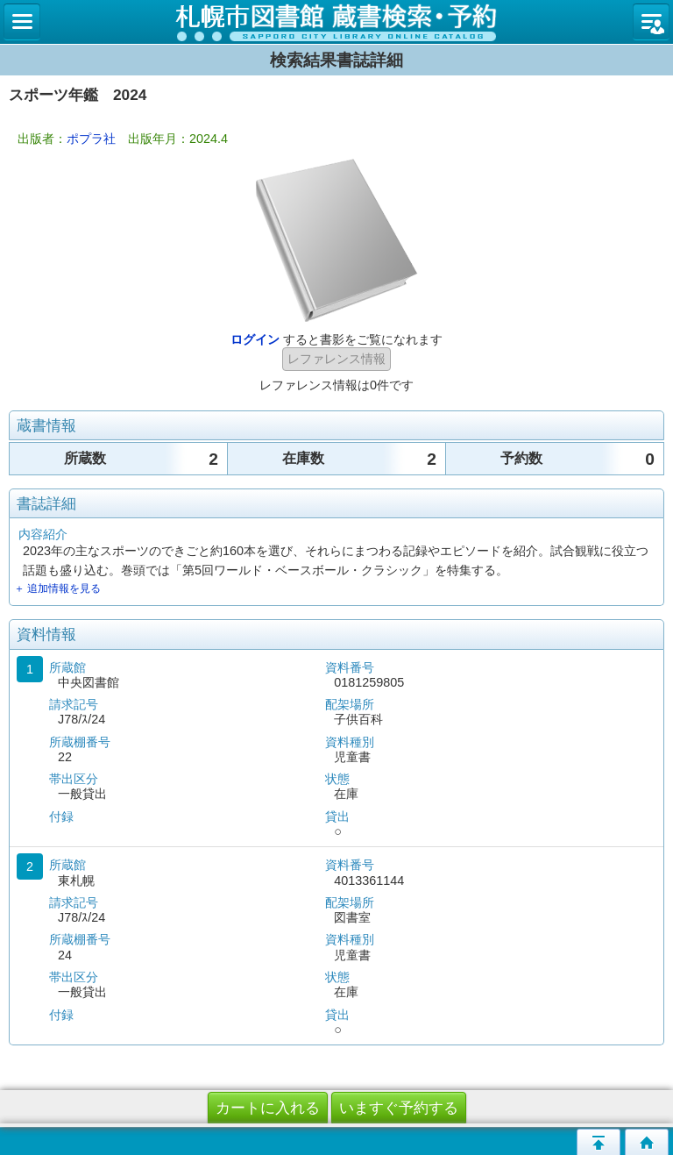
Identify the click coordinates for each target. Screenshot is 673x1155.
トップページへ (647, 1142)
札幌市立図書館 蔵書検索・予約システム (336, 22)
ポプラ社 (91, 139)
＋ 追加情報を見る (57, 588)
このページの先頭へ (598, 1142)
